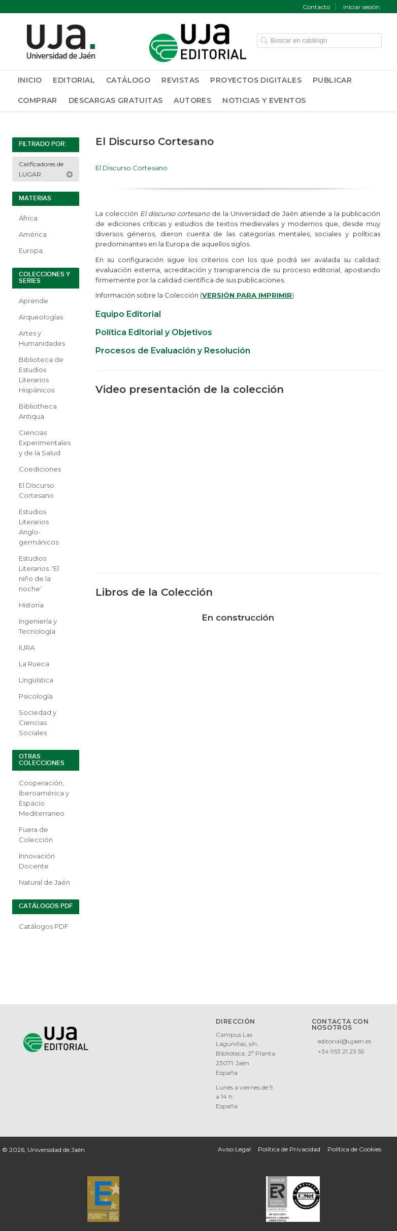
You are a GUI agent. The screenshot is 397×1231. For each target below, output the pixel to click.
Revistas (180, 80)
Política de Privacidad (289, 1149)
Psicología (36, 696)
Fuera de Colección (36, 834)
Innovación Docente (37, 861)
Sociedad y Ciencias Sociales (37, 722)
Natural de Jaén (44, 882)
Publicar (332, 80)
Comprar (37, 100)
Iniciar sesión (361, 7)
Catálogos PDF (44, 926)
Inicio (30, 80)
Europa (31, 250)
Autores (192, 100)
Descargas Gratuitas (116, 100)
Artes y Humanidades (42, 338)
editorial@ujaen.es (344, 1041)
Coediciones (40, 469)
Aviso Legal (234, 1149)
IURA (27, 647)
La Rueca (34, 664)
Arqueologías (41, 317)
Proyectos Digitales (256, 80)
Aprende (33, 301)
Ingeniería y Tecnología (38, 626)
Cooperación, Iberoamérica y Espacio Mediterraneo (44, 798)
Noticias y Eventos (264, 100)
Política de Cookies (354, 1149)
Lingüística (36, 680)
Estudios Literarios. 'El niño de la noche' (39, 573)
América (33, 234)
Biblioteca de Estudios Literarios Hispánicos (41, 374)
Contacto (316, 7)
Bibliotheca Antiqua (38, 411)
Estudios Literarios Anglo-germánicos (38, 527)
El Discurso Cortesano (36, 490)
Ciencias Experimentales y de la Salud (45, 442)
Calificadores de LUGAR (46, 169)
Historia (31, 605)
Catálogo (128, 80)
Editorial (74, 80)
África (28, 218)
